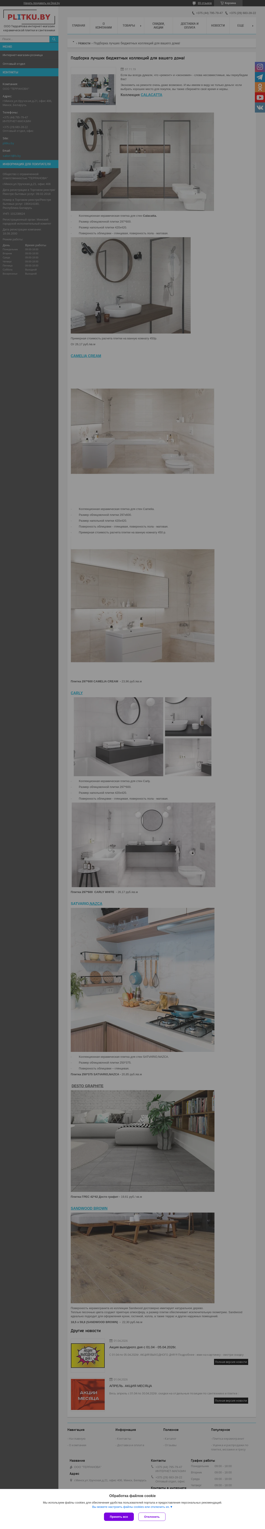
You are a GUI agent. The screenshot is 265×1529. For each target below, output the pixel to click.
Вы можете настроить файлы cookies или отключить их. (131, 1507)
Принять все (119, 1516)
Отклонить (152, 1516)
